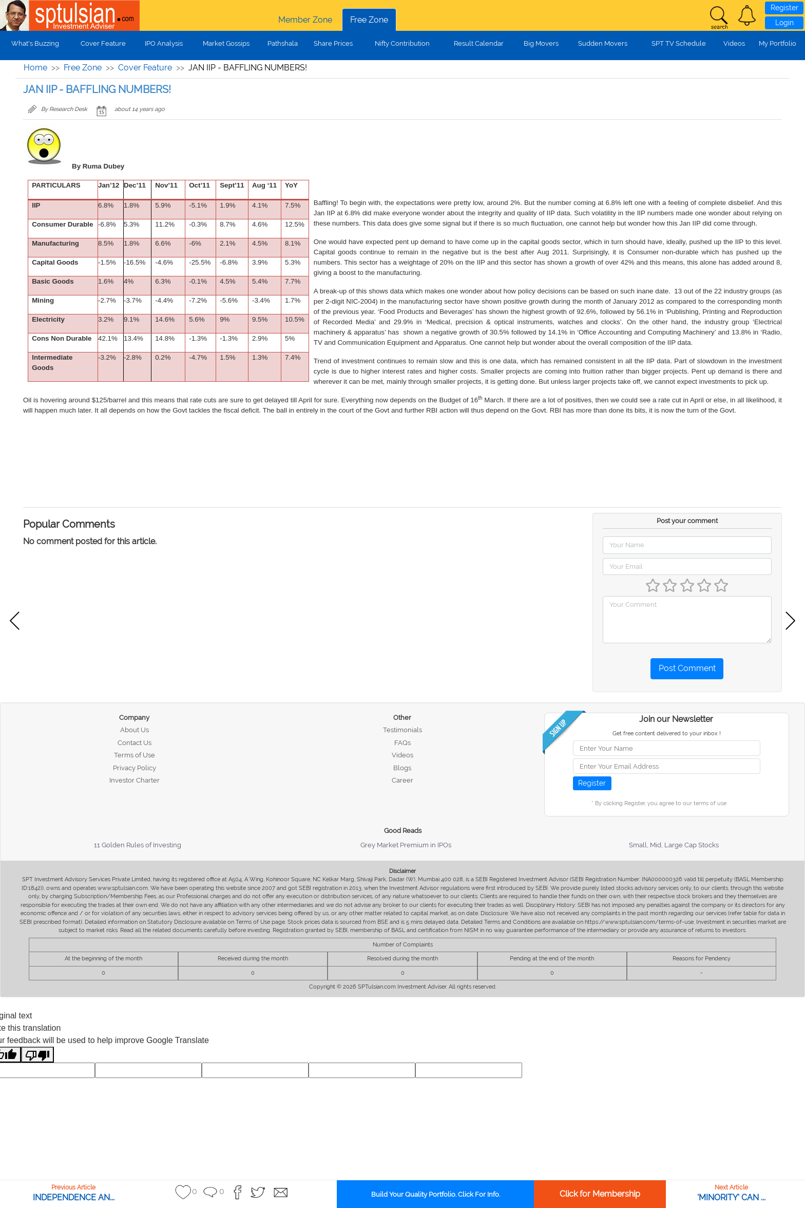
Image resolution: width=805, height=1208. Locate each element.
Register (784, 8)
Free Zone (369, 20)
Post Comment (687, 668)
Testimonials (402, 730)
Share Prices (333, 43)
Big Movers (541, 43)
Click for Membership (600, 1194)
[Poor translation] (37, 1055)
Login (784, 22)
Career (402, 780)
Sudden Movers (602, 43)
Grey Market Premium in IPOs (405, 845)
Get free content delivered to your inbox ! (666, 733)
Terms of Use (134, 755)
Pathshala (282, 43)
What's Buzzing (35, 43)
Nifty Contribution (402, 43)
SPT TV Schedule (678, 43)
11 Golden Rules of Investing (137, 845)
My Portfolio (777, 43)
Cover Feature (103, 43)
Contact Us (134, 743)
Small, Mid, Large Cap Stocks (674, 845)
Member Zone (305, 20)
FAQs (402, 743)
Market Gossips (226, 43)
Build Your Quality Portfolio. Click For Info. (435, 1194)
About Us (134, 730)
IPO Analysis (164, 43)
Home (35, 67)
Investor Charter (134, 780)
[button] (747, 15)
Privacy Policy (134, 768)
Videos (734, 43)
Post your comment (687, 521)
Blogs (402, 768)
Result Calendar (479, 43)
